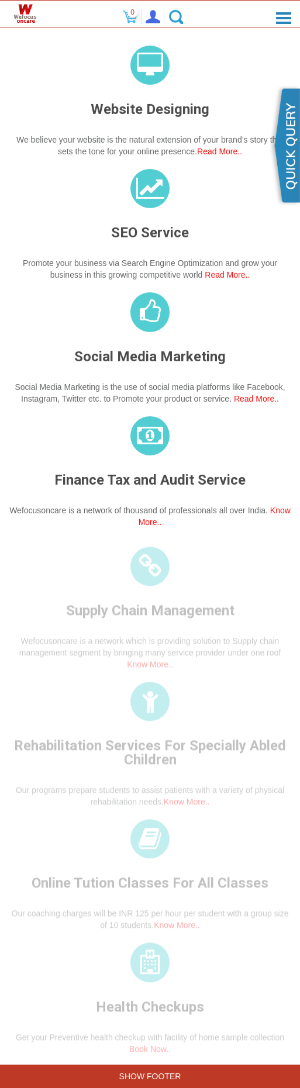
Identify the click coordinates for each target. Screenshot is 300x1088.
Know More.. (150, 667)
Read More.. (219, 152)
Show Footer (150, 1076)
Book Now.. (150, 1051)
